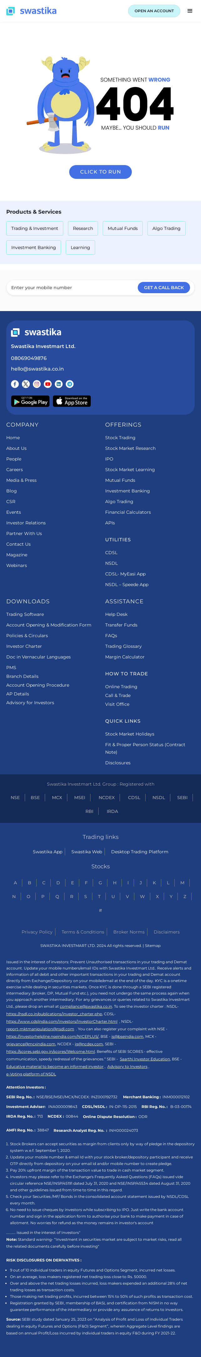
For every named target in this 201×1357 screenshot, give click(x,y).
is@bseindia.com (127, 1036)
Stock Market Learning (130, 469)
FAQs (111, 635)
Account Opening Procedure (37, 685)
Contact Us (18, 544)
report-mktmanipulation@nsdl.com (40, 1029)
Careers (14, 469)
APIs (110, 523)
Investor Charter (24, 646)
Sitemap (153, 945)
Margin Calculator (125, 657)
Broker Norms (129, 932)
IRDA (112, 811)
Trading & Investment (34, 228)
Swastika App (47, 852)
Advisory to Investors (127, 1066)
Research (83, 228)
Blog (11, 491)
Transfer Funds (121, 625)
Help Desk (116, 614)
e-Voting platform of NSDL (31, 1074)
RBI (89, 811)
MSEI (79, 797)
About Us (16, 448)
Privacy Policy (37, 932)
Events (13, 512)
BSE (35, 797)
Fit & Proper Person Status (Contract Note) (145, 748)
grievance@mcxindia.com (30, 1044)
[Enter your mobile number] (100, 287)
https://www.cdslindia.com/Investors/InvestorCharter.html (61, 1021)
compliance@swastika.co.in (86, 1006)
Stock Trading (120, 437)
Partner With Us (24, 533)
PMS (11, 667)
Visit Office (117, 704)
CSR (10, 501)
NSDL (111, 563)
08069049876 (29, 358)
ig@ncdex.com (89, 1044)
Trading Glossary (123, 646)
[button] (190, 11)
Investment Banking (33, 247)
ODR (142, 1116)
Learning (80, 247)
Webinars (16, 565)
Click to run (100, 172)
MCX (57, 797)
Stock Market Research (130, 448)
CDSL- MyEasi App (125, 574)
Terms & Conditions (83, 932)
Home (13, 437)
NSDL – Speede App (126, 584)
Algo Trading (166, 228)
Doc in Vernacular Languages (38, 657)
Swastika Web (86, 852)
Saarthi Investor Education (145, 1059)
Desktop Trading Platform (139, 852)
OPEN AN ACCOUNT (154, 10)
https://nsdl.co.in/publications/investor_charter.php (54, 1013)
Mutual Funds (123, 228)
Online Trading (121, 686)
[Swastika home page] (31, 11)
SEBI (182, 797)
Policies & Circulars (27, 635)
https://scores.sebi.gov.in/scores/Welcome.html (50, 1051)
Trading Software (25, 614)
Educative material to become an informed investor (55, 1066)
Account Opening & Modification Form (48, 625)
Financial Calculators (128, 512)
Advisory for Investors (30, 702)
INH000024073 (123, 1130)
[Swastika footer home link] (36, 332)
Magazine (16, 555)
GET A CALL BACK (164, 287)
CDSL (111, 552)
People (13, 459)
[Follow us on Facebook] (15, 384)
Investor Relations (26, 523)
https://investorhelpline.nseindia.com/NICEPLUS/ (52, 1036)
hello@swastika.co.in (37, 369)
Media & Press (21, 480)
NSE (15, 797)
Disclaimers (167, 932)
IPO (109, 459)
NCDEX (107, 797)
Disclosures (118, 763)
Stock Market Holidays (129, 734)
